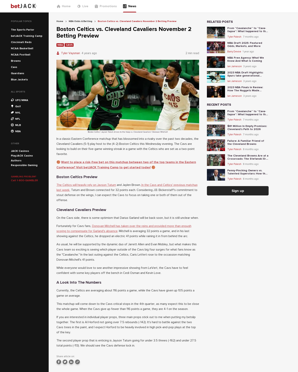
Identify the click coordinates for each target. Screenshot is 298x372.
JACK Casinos (20, 151)
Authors (16, 160)
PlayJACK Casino (22, 155)
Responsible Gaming (24, 165)
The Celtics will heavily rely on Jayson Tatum (86, 185)
